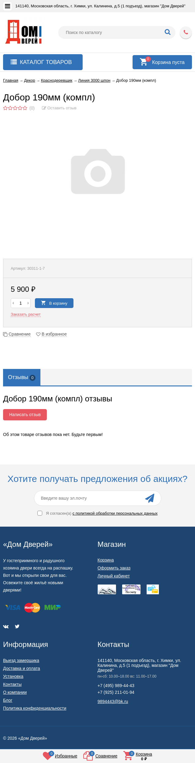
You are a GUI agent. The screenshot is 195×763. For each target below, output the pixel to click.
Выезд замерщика (21, 660)
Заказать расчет (26, 314)
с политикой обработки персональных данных (115, 513)
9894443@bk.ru (113, 701)
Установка (13, 676)
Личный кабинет (114, 575)
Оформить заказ (114, 568)
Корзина (106, 560)
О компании (15, 692)
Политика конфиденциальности (34, 708)
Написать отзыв (25, 414)
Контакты (12, 684)
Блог (7, 700)
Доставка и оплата (21, 668)
